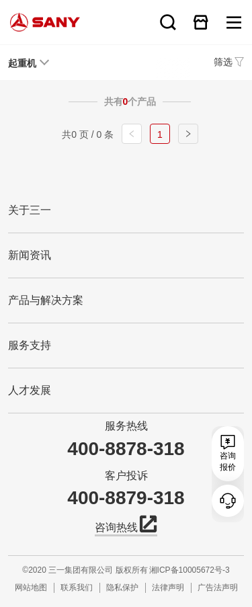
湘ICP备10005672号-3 (189, 570)
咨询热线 (126, 526)
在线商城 (201, 22)
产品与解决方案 (45, 300)
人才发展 (29, 390)
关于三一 (29, 210)
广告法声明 (218, 587)
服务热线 (126, 426)
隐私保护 (122, 587)
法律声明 (168, 587)
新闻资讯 (29, 255)
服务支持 (29, 345)
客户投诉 (126, 475)
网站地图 (31, 587)
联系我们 (76, 587)
